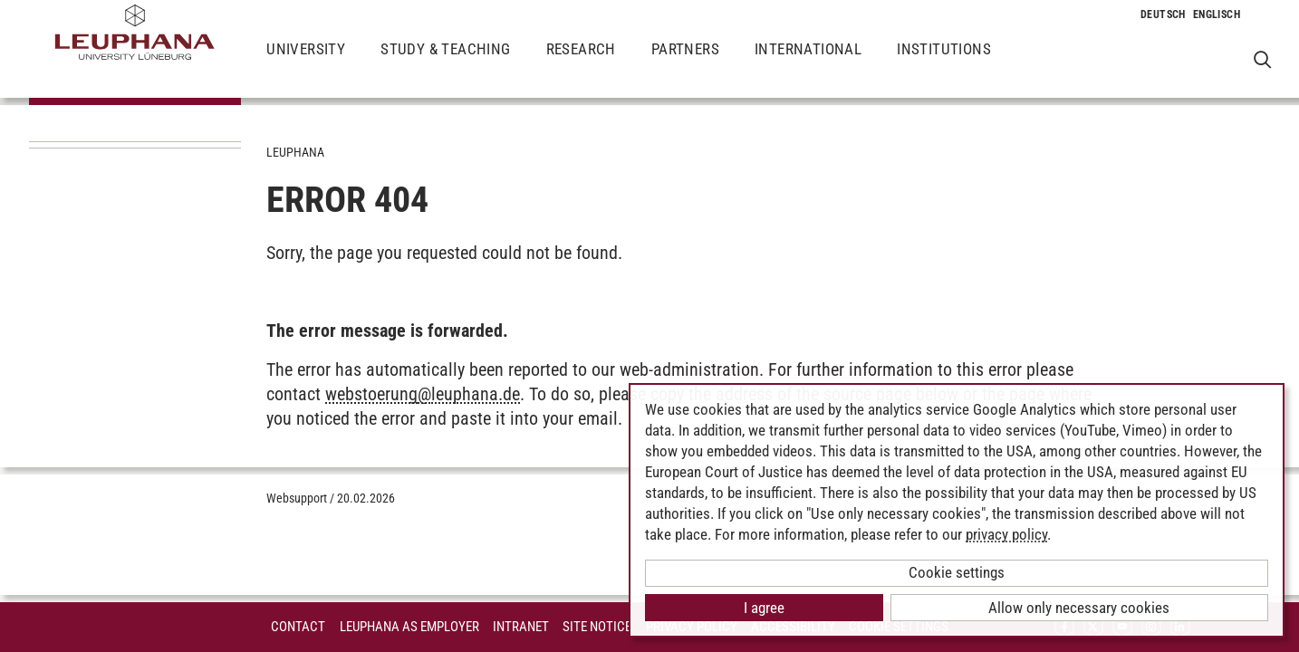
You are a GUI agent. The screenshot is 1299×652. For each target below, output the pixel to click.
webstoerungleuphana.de (422, 394)
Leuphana (295, 152)
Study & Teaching (445, 63)
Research (581, 63)
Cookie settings (957, 572)
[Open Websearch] (1262, 59)
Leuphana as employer (409, 626)
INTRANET (521, 626)
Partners (685, 63)
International (808, 63)
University (305, 63)
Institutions (944, 63)
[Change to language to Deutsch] (1163, 14)
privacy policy (1006, 534)
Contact (298, 626)
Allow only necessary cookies (1078, 608)
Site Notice (597, 626)
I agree (764, 608)
